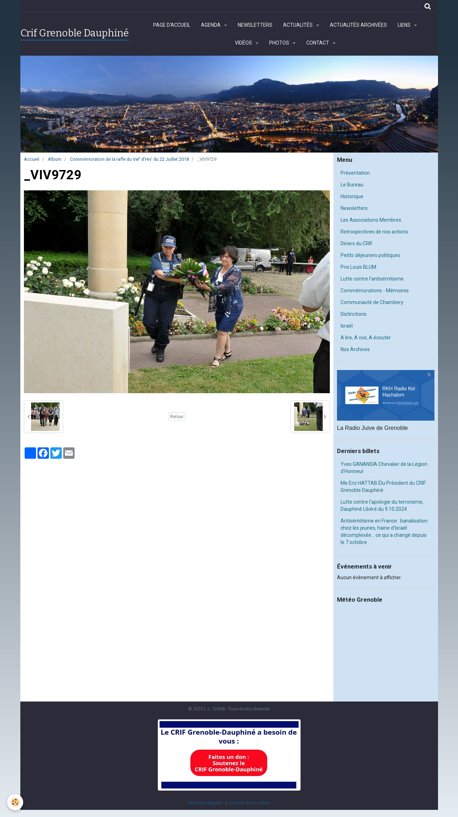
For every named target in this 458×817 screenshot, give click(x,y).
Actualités (298, 25)
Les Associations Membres (371, 220)
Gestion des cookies (249, 803)
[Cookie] (15, 802)
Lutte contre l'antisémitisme (372, 279)
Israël (347, 326)
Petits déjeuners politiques (370, 255)
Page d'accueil (171, 25)
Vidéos (244, 43)
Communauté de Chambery (372, 302)
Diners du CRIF (357, 243)
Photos (279, 43)
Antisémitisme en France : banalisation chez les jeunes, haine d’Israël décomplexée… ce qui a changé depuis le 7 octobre (384, 531)
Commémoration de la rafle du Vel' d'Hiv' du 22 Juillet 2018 (129, 159)
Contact (318, 43)
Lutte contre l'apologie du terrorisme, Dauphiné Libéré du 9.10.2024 (382, 505)
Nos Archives (355, 349)
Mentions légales (205, 803)
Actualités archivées (358, 25)
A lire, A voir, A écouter (366, 337)
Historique (352, 196)
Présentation (355, 173)
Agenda (211, 25)
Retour (176, 416)
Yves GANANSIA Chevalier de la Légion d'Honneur (384, 467)
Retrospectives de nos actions (374, 232)
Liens (405, 25)
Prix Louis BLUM (358, 267)
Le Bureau (352, 184)
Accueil (31, 159)
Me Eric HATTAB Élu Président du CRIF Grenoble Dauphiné (383, 486)
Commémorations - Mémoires (375, 290)
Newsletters (255, 25)
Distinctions (354, 314)
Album (54, 159)
